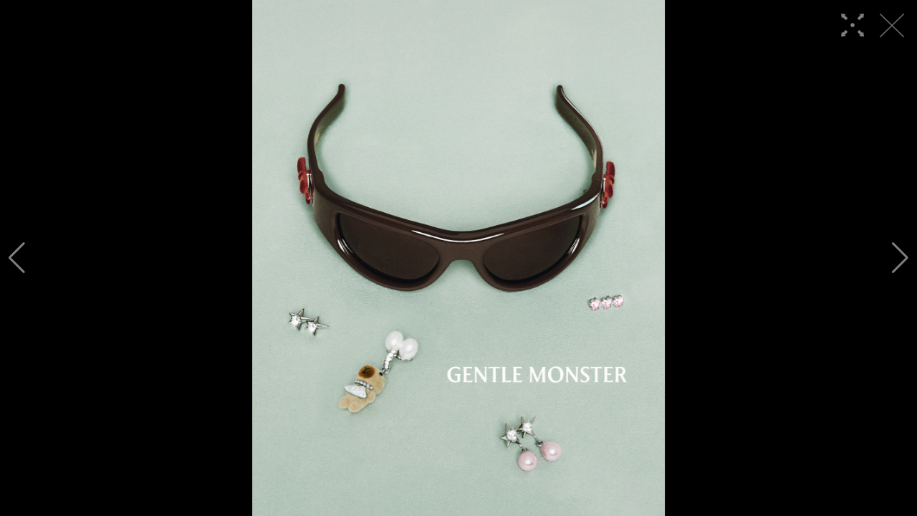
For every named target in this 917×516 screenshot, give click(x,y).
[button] (17, 258)
